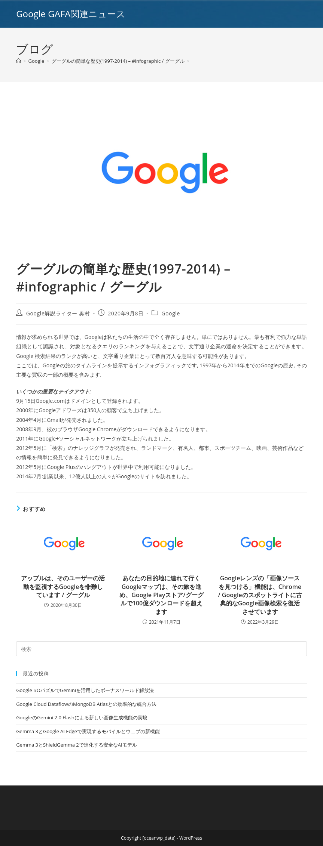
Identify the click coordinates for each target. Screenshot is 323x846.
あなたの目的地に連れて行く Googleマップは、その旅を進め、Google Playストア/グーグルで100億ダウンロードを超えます (161, 595)
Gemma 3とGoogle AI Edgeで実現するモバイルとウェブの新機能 (88, 731)
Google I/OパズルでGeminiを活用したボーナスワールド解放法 (85, 690)
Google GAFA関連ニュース (70, 13)
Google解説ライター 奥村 (58, 313)
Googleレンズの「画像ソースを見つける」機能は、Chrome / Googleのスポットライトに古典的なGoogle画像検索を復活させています (260, 595)
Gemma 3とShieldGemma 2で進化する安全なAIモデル (76, 744)
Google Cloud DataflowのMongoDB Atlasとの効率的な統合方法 (86, 704)
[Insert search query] (161, 648)
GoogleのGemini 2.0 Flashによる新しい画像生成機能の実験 (81, 717)
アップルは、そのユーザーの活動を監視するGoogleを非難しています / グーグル (63, 586)
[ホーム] (18, 61)
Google (170, 313)
